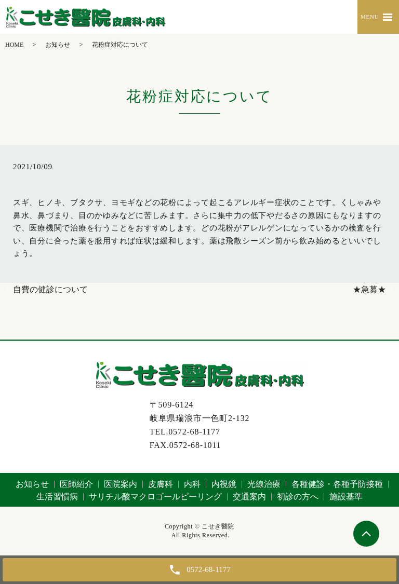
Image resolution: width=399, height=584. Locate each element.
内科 (192, 484)
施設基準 (346, 496)
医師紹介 (76, 484)
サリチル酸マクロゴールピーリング (155, 496)
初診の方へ (297, 496)
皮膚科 (160, 484)
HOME (14, 44)
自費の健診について (50, 289)
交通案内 (249, 496)
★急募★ (369, 289)
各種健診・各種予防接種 (337, 484)
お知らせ (57, 44)
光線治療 (264, 484)
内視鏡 (223, 484)
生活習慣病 (57, 496)
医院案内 (120, 484)
